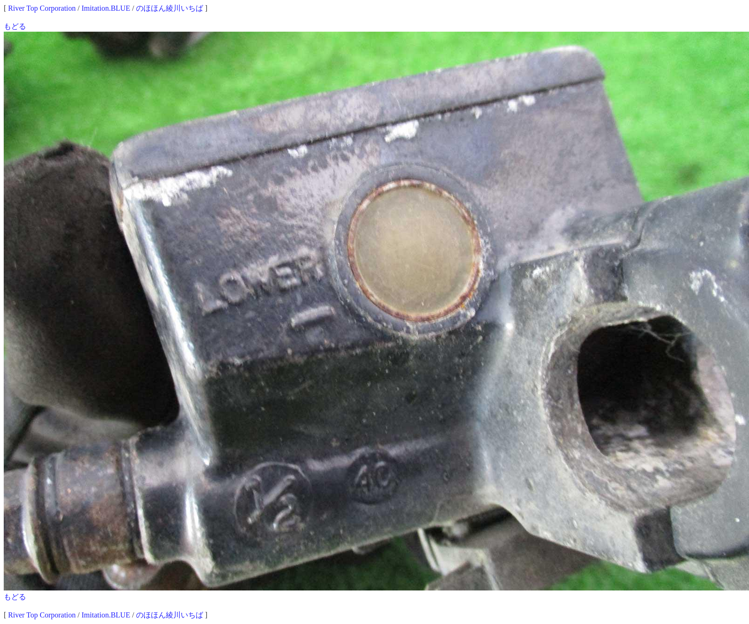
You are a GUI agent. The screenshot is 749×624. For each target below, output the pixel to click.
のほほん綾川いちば (169, 8)
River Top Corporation (41, 8)
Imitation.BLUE (106, 8)
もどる (15, 26)
